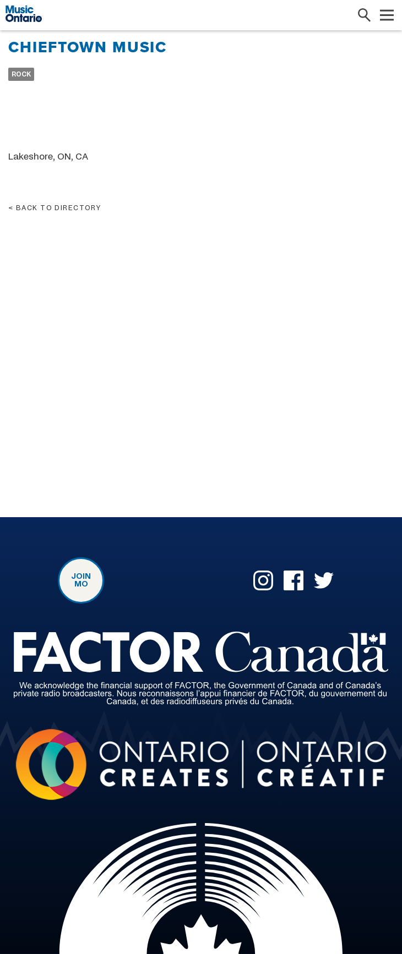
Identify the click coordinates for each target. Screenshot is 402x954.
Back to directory (58, 208)
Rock (21, 74)
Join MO (81, 580)
